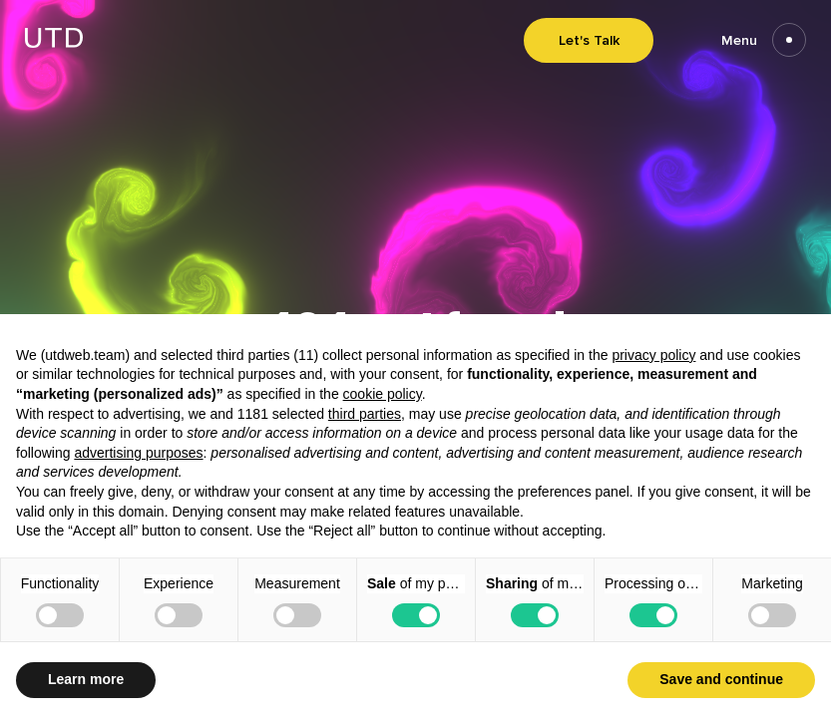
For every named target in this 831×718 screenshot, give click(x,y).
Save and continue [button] (721, 679)
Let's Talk (589, 40)
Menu (763, 40)
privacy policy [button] (653, 355)
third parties (364, 414)
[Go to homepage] (54, 42)
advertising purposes (138, 453)
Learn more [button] (86, 679)
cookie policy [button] (382, 394)
